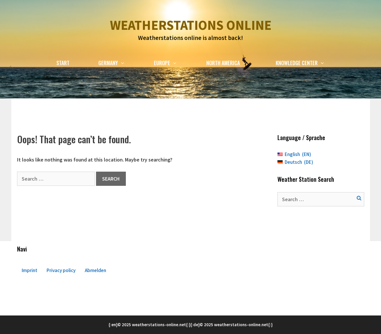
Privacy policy (61, 270)
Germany (118, 62)
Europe (173, 62)
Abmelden (95, 270)
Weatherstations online (190, 25)
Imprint (29, 270)
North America (233, 62)
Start (62, 63)
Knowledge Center (307, 62)
